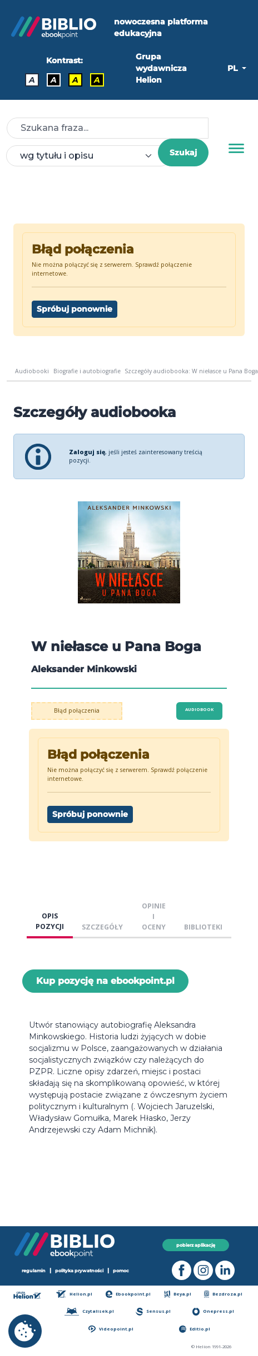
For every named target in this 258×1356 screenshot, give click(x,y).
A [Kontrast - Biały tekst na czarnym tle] (54, 80)
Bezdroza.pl (223, 1294)
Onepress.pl (213, 1311)
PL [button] (233, 68)
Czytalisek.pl (89, 1311)
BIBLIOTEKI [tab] (203, 927)
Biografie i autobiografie (87, 371)
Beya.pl (177, 1294)
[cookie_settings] (25, 1331)
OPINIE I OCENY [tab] (154, 916)
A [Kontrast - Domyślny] (32, 80)
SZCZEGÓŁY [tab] (102, 927)
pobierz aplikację (195, 1245)
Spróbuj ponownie (74, 309)
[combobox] (89, 156)
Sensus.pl (153, 1311)
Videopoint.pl (110, 1329)
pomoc (121, 1270)
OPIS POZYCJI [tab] (50, 921)
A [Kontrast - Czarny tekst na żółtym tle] (75, 80)
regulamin (34, 1270)
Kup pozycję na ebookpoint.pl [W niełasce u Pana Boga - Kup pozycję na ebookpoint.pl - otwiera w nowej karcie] (105, 981)
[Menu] (236, 148)
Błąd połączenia (77, 710)
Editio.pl (194, 1329)
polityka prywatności (79, 1270)
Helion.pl (74, 1294)
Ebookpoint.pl (128, 1294)
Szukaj (183, 153)
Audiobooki (32, 371)
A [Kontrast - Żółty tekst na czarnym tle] (97, 80)
